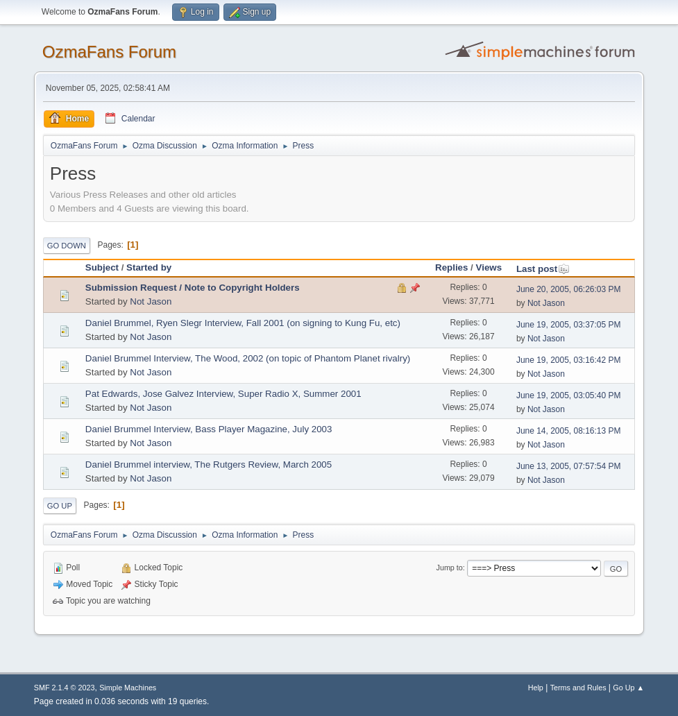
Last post (543, 269)
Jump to (450, 567)
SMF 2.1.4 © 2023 (64, 687)
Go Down (66, 245)
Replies (451, 267)
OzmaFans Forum (109, 51)
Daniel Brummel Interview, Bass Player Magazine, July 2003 (208, 429)
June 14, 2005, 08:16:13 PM (568, 431)
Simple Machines (127, 687)
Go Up (59, 506)
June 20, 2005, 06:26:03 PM (568, 289)
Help (535, 687)
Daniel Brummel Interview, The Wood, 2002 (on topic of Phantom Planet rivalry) (247, 358)
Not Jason (150, 301)
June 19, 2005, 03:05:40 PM (568, 395)
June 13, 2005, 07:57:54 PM (568, 466)
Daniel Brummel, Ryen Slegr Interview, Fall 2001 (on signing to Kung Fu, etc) (242, 323)
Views (489, 267)
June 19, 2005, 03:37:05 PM (568, 325)
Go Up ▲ (628, 687)
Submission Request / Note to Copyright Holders (192, 287)
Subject (102, 267)
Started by (148, 267)
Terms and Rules (578, 687)
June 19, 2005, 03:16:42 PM (568, 360)
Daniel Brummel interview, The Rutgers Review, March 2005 (208, 464)
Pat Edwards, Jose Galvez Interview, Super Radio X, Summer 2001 (223, 394)
